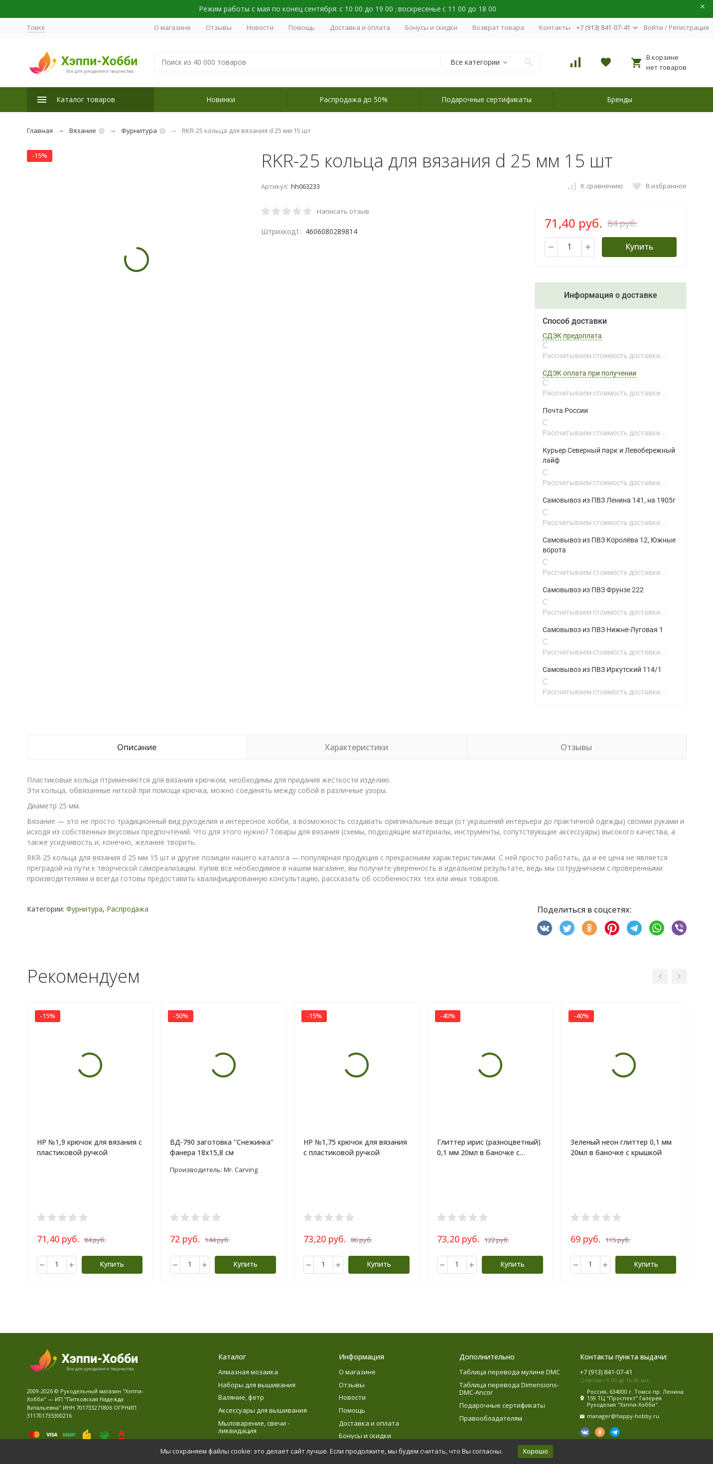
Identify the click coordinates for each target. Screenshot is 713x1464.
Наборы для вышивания (256, 1384)
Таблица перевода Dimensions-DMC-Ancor (509, 1388)
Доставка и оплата (360, 27)
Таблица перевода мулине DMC (509, 1371)
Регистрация (689, 27)
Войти (653, 27)
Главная (40, 130)
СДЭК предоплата (572, 336)
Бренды (619, 99)
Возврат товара (498, 27)
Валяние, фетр (241, 1397)
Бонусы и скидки (431, 27)
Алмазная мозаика (248, 1371)
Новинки (220, 99)
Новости (260, 27)
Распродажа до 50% (353, 99)
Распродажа (127, 909)
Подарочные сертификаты (486, 99)
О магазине (172, 27)
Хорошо (535, 1451)
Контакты (554, 27)
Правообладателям (490, 1418)
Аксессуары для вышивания (262, 1410)
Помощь (301, 27)
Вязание (82, 130)
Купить (639, 246)
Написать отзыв (343, 211)
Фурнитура (139, 130)
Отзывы (219, 27)
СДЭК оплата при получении (589, 373)
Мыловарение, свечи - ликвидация (253, 1427)
